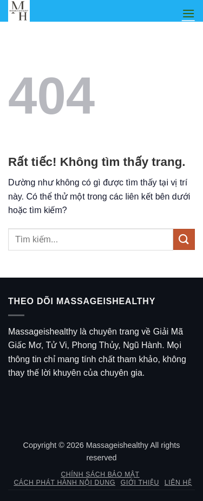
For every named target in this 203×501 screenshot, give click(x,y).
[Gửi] (184, 239)
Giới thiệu (140, 482)
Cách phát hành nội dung (64, 482)
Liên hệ (178, 482)
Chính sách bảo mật (100, 474)
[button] (188, 13)
